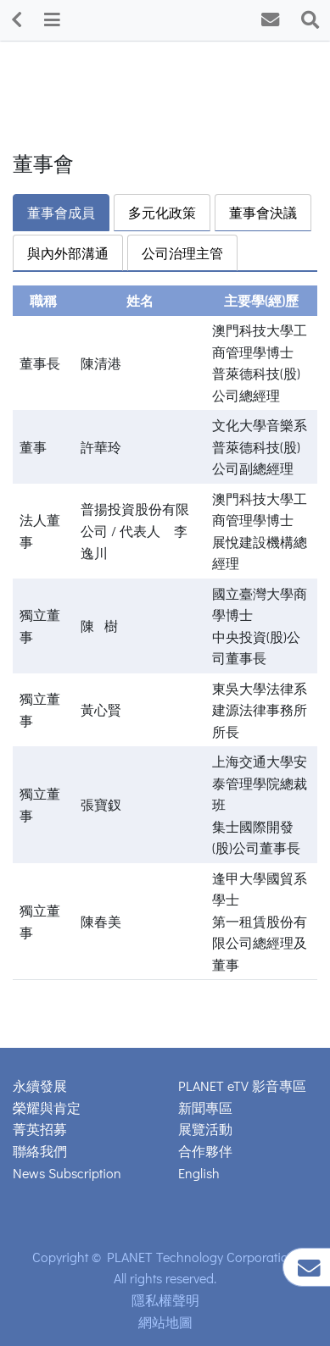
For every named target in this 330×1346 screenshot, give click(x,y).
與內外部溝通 (68, 253)
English (199, 1173)
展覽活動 (205, 1129)
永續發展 (40, 1085)
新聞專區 (205, 1107)
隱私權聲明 (165, 1300)
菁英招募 (40, 1129)
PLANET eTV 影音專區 (242, 1085)
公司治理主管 (182, 253)
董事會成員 (61, 212)
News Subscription (67, 1173)
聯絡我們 (40, 1151)
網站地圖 (165, 1322)
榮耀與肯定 (47, 1107)
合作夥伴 (205, 1151)
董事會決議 (263, 212)
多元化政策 (162, 212)
